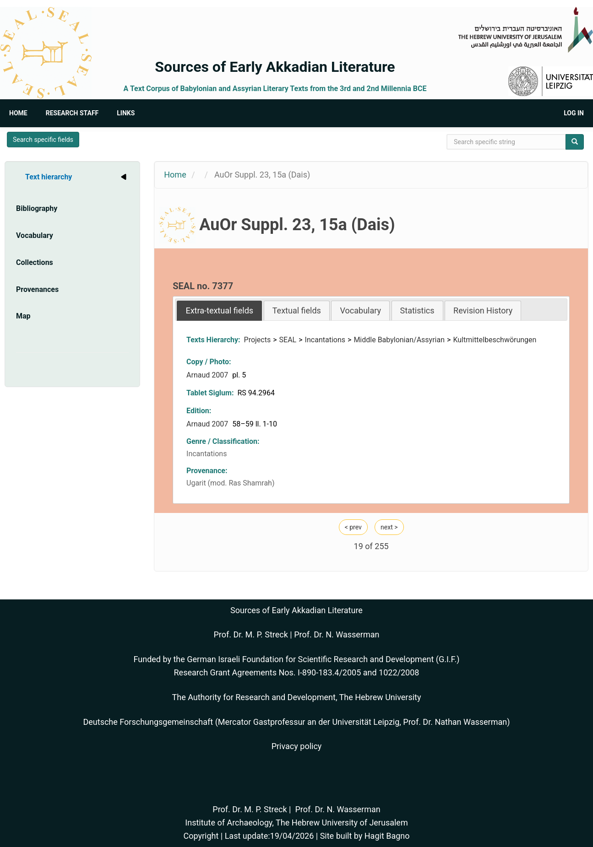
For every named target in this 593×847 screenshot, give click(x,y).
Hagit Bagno (387, 836)
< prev (353, 527)
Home (18, 113)
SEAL (288, 339)
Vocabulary (34, 235)
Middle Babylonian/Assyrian (399, 339)
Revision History (482, 310)
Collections (34, 262)
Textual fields (296, 310)
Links (126, 113)
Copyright (200, 836)
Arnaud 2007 (208, 375)
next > (389, 527)
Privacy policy (297, 746)
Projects (257, 339)
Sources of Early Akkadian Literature (275, 66)
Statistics (417, 310)
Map (23, 316)
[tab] (219, 310)
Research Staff (72, 113)
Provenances (37, 289)
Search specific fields (43, 139)
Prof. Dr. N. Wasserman (336, 634)
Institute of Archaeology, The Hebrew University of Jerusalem (296, 822)
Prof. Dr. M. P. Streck (251, 634)
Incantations (325, 339)
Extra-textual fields (219, 310)
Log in (574, 113)
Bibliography (36, 208)
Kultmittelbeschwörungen (494, 339)
